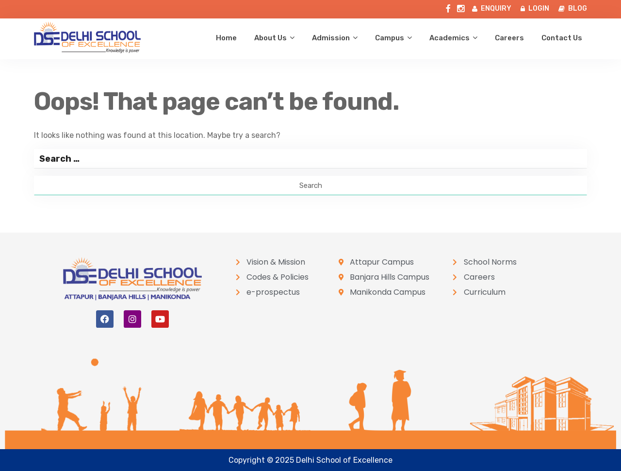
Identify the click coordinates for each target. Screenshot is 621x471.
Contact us (561, 38)
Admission (331, 38)
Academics (449, 38)
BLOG (572, 8)
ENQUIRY (491, 8)
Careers (509, 38)
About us (270, 38)
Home (226, 38)
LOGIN (535, 8)
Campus (389, 38)
